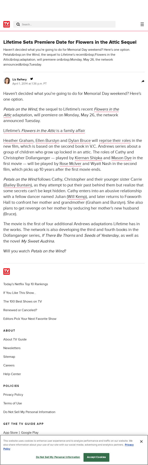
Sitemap (9, 357)
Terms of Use (12, 403)
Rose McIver (70, 163)
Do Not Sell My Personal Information (29, 412)
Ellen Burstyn (47, 140)
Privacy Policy (13, 395)
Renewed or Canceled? (20, 310)
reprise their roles (115, 140)
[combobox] (64, 24)
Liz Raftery (19, 79)
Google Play (29, 433)
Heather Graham (18, 140)
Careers (8, 365)
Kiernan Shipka (88, 157)
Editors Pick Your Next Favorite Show (29, 319)
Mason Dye (121, 157)
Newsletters (11, 348)
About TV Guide (15, 339)
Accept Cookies (96, 457)
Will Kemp (77, 196)
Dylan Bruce (79, 140)
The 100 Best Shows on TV (22, 301)
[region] (74, 450)
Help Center (12, 374)
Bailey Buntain (17, 185)
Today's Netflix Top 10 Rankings (25, 284)
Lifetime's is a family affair (44, 130)
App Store (10, 433)
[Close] (141, 441)
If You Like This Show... (19, 293)
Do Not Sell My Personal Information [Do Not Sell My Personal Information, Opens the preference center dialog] (58, 457)
